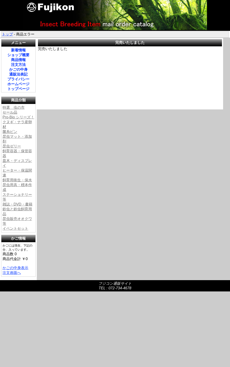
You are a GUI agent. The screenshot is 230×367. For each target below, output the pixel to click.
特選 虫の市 (14, 107)
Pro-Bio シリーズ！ (18, 117)
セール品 (10, 112)
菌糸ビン (10, 132)
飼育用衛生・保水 (17, 180)
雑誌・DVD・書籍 (17, 204)
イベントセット (15, 228)
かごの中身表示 (15, 268)
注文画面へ (12, 273)
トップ (7, 34)
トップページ (18, 89)
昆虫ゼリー (12, 146)
